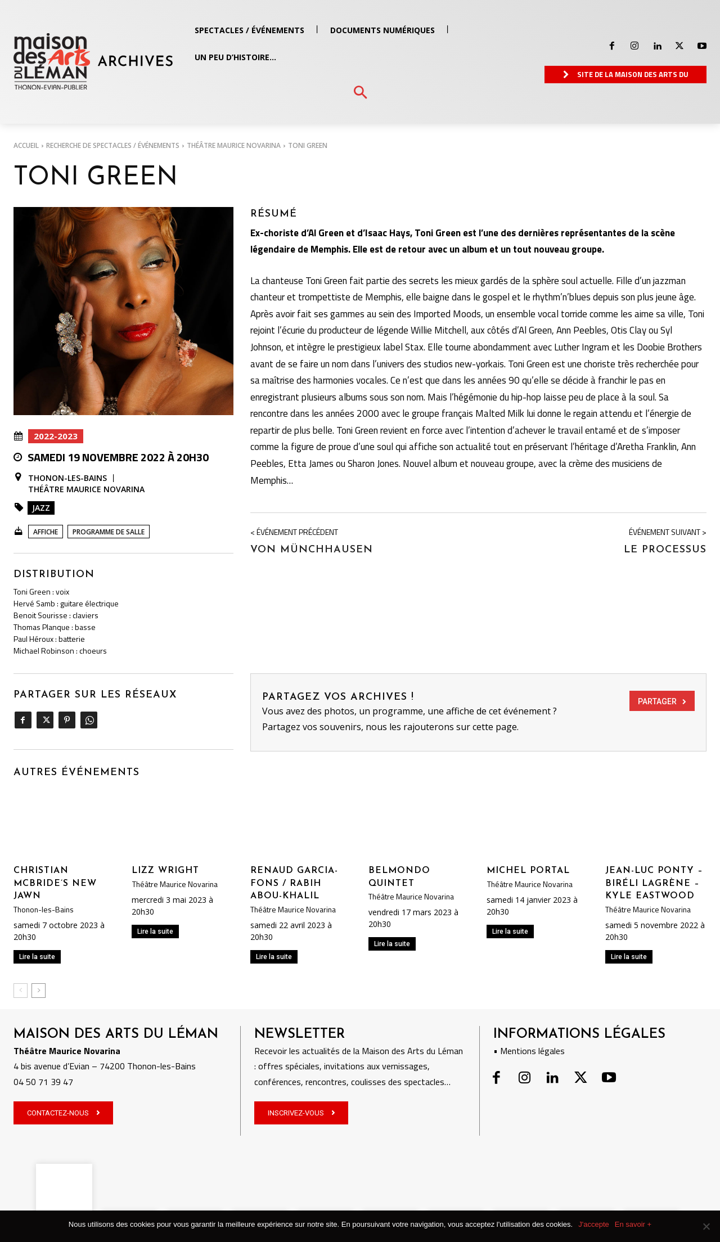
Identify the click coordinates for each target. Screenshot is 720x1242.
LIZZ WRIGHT (165, 870)
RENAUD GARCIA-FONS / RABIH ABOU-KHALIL (294, 883)
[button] (360, 93)
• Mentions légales (529, 1051)
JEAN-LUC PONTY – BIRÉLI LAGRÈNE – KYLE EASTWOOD (654, 883)
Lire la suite (37, 957)
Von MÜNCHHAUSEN (311, 549)
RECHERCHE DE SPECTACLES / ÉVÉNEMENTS (112, 145)
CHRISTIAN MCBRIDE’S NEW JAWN (55, 883)
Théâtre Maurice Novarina (234, 145)
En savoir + (633, 1224)
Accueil (26, 145)
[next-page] (39, 990)
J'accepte (593, 1224)
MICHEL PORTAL (528, 870)
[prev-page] (21, 990)
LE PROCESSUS (665, 549)
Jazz (41, 507)
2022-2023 (55, 436)
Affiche (45, 532)
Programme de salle (109, 532)
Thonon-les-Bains (67, 478)
